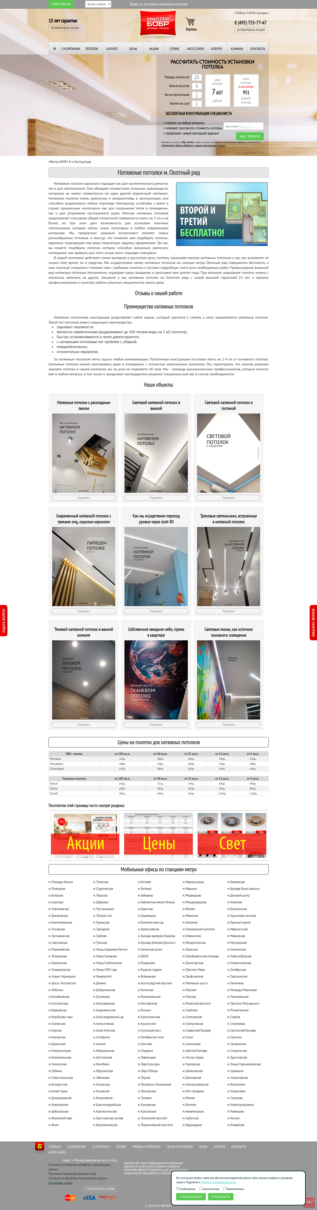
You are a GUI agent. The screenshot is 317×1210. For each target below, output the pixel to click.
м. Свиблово (190, 1010)
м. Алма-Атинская (104, 1030)
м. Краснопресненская (241, 915)
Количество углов (179, 86)
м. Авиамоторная (193, 1111)
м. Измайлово (235, 1124)
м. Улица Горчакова (105, 956)
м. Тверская (100, 895)
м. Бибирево (145, 895)
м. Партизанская (237, 976)
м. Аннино (99, 1043)
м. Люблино (56, 989)
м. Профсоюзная (193, 976)
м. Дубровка (100, 902)
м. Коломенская (237, 908)
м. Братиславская (148, 929)
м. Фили (53, 1124)
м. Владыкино (146, 962)
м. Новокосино (192, 935)
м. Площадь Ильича (61, 881)
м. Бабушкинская (103, 1050)
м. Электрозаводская (195, 1084)
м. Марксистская (237, 929)
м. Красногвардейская (107, 1104)
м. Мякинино (190, 915)
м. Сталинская (57, 1023)
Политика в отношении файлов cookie (72, 1173)
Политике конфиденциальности (218, 1182)
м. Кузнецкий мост (149, 1030)
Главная (55, 1146)
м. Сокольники (192, 1043)
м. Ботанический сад (150, 922)
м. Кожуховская (103, 1097)
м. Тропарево (101, 929)
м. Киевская (234, 902)
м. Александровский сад (108, 1016)
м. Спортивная (236, 1023)
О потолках (101, 1146)
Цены (133, 48)
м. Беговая (144, 881)
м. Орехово (145, 1043)
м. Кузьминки (101, 996)
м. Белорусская (58, 1084)
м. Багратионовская (105, 1124)
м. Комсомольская (60, 1057)
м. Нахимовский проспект (199, 929)
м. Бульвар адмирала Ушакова (156, 935)
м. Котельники (236, 1084)
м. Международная (194, 902)
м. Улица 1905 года (105, 969)
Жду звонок (249, 136)
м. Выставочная (147, 1003)
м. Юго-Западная (193, 1091)
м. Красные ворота (239, 922)
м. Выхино (144, 1010)
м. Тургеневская (237, 1057)
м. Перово (144, 1077)
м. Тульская (100, 942)
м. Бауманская (236, 881)
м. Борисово (145, 908)
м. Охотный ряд (58, 1003)
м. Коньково (56, 895)
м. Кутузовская (147, 1111)
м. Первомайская (59, 949)
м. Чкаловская (191, 1064)
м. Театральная (58, 956)
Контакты (257, 48)
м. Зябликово (101, 1077)
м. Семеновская (192, 1016)
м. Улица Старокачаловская (244, 1064)
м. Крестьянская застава (108, 1118)
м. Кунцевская (146, 1104)
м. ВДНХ (143, 956)
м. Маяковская (236, 935)
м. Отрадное (145, 1050)
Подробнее (84, 498)
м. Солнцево (235, 1097)
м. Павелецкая (147, 1057)
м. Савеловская (58, 942)
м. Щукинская (57, 1043)
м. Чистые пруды (193, 1057)
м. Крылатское (147, 1023)
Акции (154, 48)
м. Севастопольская (61, 1077)
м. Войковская (146, 976)
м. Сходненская (237, 1050)
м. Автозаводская (104, 1003)
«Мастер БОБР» (58, 161)
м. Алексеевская (103, 1023)
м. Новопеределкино (240, 1104)
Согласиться (191, 1197)
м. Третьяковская (59, 935)
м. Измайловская (59, 996)
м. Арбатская (190, 1118)
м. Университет (102, 976)
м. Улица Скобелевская (107, 962)
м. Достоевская (102, 1057)
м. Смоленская (58, 1064)
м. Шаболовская (58, 1111)
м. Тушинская (101, 922)
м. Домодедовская (60, 1097)
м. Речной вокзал (238, 1010)
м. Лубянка (55, 1070)
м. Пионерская (147, 1091)
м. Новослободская (239, 956)
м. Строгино (234, 1037)
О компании (71, 48)
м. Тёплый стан (102, 915)
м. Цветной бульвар (195, 1050)
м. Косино (233, 1118)
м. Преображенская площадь (201, 956)
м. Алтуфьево (101, 1037)
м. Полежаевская (237, 996)
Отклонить (221, 1197)
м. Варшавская (58, 1010)
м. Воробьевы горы (61, 1016)
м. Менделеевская (194, 942)
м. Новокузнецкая (60, 1050)
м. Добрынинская (104, 989)
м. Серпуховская (193, 1023)
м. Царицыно (235, 1070)
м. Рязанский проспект (197, 1003)
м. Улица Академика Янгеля (110, 949)
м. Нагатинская (236, 949)
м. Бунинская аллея (150, 949)
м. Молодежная (237, 942)
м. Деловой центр (238, 895)
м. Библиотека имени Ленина (156, 902)
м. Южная (189, 1097)
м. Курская (55, 1030)
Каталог (112, 48)
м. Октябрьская (236, 969)
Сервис (175, 48)
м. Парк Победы (148, 1070)
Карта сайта (57, 1152)
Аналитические (209, 1189)
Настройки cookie (61, 1183)
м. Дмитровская (58, 915)
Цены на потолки (180, 1146)
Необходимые (186, 1189)
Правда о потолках (146, 1146)
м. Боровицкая (147, 915)
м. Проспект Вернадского (243, 1003)
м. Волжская (145, 989)
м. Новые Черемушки (62, 976)
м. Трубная (99, 935)
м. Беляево (144, 888)
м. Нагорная (190, 922)
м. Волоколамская (149, 996)
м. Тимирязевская (59, 969)
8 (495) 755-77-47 (250, 22)
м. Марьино (190, 888)
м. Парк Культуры (149, 1064)
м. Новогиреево (58, 1104)
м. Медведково (192, 895)
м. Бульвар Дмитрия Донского (156, 942)
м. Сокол (188, 1037)
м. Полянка (144, 1097)
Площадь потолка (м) (176, 77)
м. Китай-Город (58, 1091)
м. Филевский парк (60, 1118)
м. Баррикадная (192, 1124)
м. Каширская (57, 1037)
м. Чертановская (59, 908)
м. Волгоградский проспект (155, 983)
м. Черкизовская (237, 1077)
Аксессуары (195, 48)
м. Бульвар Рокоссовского (243, 888)
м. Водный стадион (150, 969)
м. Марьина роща (193, 881)
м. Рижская (189, 989)
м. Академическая (104, 1010)
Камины (237, 48)
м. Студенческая (103, 888)
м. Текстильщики (103, 908)
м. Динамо (99, 983)
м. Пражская (190, 949)
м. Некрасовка (236, 1091)
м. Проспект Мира (194, 969)
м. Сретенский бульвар (241, 1030)
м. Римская (189, 996)
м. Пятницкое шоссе (195, 983)
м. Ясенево (189, 1104)
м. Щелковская (192, 1077)
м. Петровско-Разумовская (154, 1084)
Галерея (216, 48)
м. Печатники (235, 983)
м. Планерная (57, 888)
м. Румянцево (235, 1111)
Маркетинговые (233, 1189)
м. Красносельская (105, 1111)
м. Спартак (233, 1016)
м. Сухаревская (236, 1043)
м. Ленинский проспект (152, 1118)
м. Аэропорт (56, 902)
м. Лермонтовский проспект (155, 1124)
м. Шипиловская (193, 1070)
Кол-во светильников (177, 95)
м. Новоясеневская (239, 962)
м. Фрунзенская (103, 1070)
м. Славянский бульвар (197, 1030)
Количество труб (179, 104)
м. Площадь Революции (242, 989)
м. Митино (189, 908)
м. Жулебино (101, 1064)
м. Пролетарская (193, 962)
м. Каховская (101, 1091)
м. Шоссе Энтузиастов (62, 983)
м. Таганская (100, 881)
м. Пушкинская (58, 962)
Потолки (91, 48)
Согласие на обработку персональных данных (78, 1178)
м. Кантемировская (60, 922)
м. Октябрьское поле (151, 1037)
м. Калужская (101, 1084)
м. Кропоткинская (149, 1016)
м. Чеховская (57, 929)
